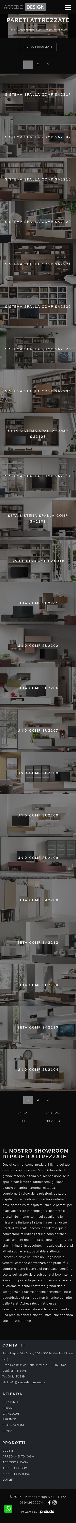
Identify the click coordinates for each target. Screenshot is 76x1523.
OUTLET (8, 1480)
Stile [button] (22, 1121)
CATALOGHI (10, 1414)
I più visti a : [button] (53, 1121)
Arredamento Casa (29, 30)
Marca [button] (22, 1113)
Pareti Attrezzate (56, 30)
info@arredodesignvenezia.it (29, 1382)
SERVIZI (8, 1408)
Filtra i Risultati (38, 46)
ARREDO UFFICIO (14, 1468)
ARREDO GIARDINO (16, 1474)
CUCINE (7, 1451)
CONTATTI (9, 1431)
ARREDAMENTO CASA (18, 1456)
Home (12, 30)
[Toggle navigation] (68, 7)
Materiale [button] (52, 1113)
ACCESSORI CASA (15, 1462)
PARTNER (9, 1419)
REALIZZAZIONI (13, 1425)
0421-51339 (16, 1376)
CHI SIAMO (10, 1402)
